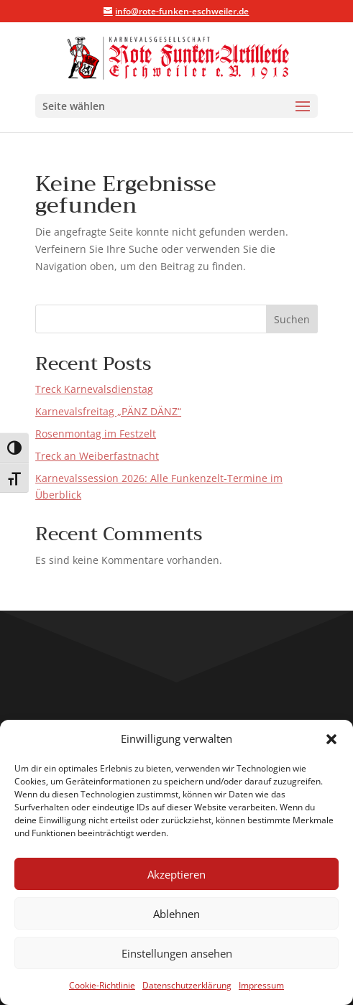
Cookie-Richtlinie (102, 985)
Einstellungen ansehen (177, 953)
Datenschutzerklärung (186, 985)
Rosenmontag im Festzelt (95, 433)
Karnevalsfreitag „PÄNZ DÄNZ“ (108, 411)
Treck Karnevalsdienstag (94, 389)
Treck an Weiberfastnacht (97, 456)
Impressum (261, 985)
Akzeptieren (176, 874)
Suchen (292, 319)
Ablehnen (176, 914)
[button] (331, 739)
